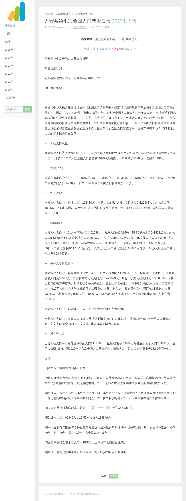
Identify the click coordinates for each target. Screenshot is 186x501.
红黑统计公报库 (17, 11)
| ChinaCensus (74, 493)
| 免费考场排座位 (90, 493)
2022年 (9, 73)
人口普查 (10, 97)
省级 (7, 41)
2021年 (9, 81)
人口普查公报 (80, 13)
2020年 (9, 89)
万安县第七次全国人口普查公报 (91, 21)
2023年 (9, 65)
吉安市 (99, 39)
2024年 (9, 57)
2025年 (9, 49)
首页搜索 (10, 25)
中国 (7, 33)
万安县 (113, 476)
